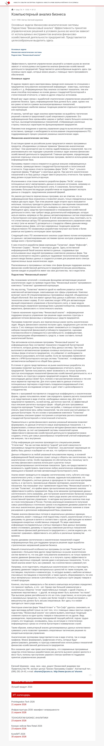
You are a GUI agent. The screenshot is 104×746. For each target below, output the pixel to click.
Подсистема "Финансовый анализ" (26, 55)
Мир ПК (19, 10)
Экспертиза (31, 2)
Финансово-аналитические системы (26, 52)
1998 (27, 10)
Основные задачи (18, 49)
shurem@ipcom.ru (43, 671)
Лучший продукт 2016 (21, 687)
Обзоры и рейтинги (61, 2)
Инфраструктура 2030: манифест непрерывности (35, 710)
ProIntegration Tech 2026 (23, 702)
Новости (17, 2)
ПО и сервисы (73, 2)
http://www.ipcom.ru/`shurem (68, 671)
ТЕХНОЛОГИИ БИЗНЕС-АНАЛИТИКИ (29, 718)
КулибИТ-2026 (18, 734)
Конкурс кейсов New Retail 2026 (26, 726)
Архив (52, 2)
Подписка (39, 2)
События (23, 2)
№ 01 (34, 10)
